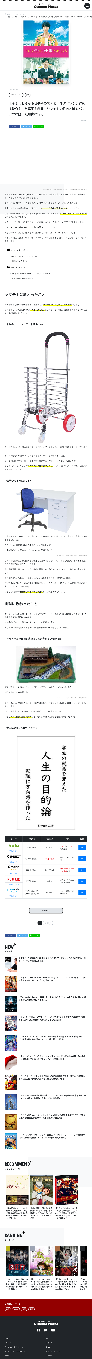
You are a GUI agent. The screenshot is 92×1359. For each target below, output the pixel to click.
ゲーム (7, 1355)
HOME (9, 14)
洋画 (24, 1309)
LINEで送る (38, 126)
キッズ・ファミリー (53, 1351)
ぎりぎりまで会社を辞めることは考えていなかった (30, 274)
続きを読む (46, 910)
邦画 (27, 95)
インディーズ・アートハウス (15, 1351)
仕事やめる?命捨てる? (19, 261)
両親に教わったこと (18, 267)
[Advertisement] (46, 155)
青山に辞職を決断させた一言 (22, 278)
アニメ (48, 1347)
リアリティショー (21, 14)
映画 (7, 1309)
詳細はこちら (14, 851)
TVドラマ (8, 1342)
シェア (15, 126)
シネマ (16, 1309)
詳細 (82, 847)
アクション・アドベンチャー (15, 1347)
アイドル (49, 1342)
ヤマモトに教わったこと (20, 250)
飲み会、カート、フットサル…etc (24, 256)
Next (84, 1271)
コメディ (49, 1355)
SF (47, 1338)
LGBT (7, 1338)
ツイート (27, 126)
